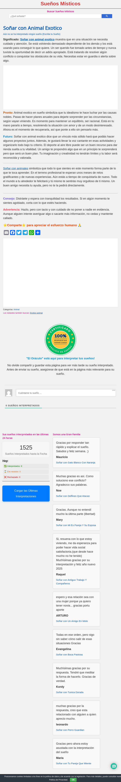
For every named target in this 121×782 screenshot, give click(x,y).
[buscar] (54, 16)
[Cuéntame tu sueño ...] (66, 393)
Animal (16, 309)
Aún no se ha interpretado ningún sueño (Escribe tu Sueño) (31, 34)
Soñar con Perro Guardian (70, 730)
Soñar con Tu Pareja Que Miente (73, 763)
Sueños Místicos (61, 3)
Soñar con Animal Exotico (32, 28)
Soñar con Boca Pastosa (69, 654)
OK (73, 780)
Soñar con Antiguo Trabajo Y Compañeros (71, 582)
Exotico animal (36, 313)
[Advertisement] (60, 87)
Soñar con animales (15, 168)
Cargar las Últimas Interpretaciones (26, 493)
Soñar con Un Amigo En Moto (72, 621)
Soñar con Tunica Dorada (69, 692)
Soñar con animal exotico (37, 39)
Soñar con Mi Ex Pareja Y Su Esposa (76, 525)
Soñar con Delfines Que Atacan (73, 496)
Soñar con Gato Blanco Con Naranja (75, 462)
